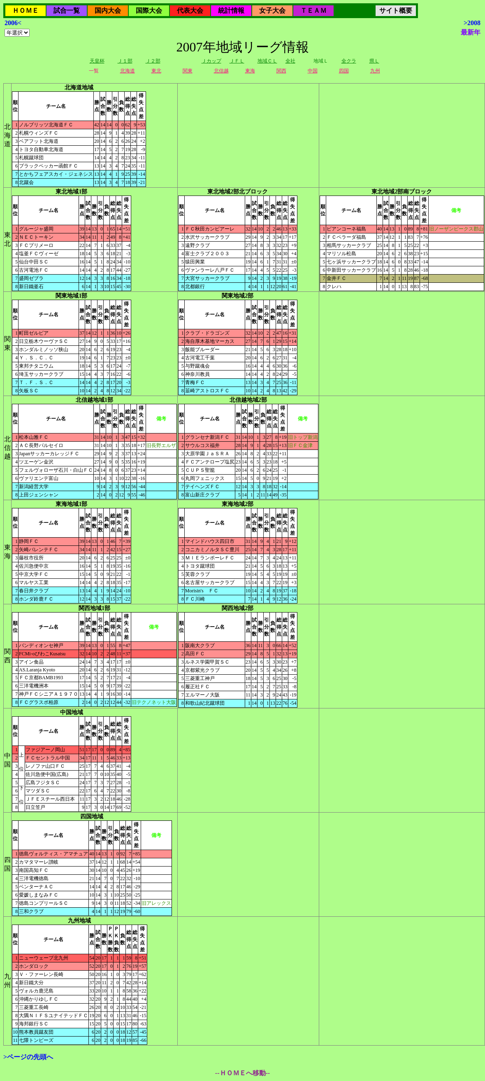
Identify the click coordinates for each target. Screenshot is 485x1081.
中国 (313, 71)
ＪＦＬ (237, 61)
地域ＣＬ (267, 61)
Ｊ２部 (153, 61)
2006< (13, 22)
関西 (281, 71)
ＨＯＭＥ (25, 10)
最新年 (470, 32)
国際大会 (149, 10)
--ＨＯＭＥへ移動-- (242, 1072)
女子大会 (272, 10)
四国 (344, 71)
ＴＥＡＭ (313, 10)
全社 (290, 61)
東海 (250, 71)
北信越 (221, 71)
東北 (156, 71)
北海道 (127, 71)
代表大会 (190, 10)
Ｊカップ (211, 61)
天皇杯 (97, 61)
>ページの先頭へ (28, 1056)
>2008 (472, 22)
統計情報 (231, 10)
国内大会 (108, 10)
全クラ (348, 61)
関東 (188, 71)
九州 (375, 71)
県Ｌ (374, 61)
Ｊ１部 (125, 61)
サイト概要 (395, 10)
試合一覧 (66, 10)
